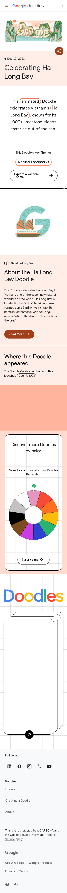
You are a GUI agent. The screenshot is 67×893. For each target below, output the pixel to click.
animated (30, 101)
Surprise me (33, 559)
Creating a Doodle (17, 800)
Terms (23, 871)
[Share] (59, 51)
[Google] (11, 853)
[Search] (62, 5)
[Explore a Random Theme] (34, 175)
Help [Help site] (11, 884)
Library (10, 789)
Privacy (10, 871)
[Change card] (29, 734)
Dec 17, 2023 (26, 376)
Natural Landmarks (33, 162)
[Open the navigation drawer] (6, 5)
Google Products (40, 863)
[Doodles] (33, 595)
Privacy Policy (29, 834)
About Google (14, 863)
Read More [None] (19, 334)
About (9, 812)
